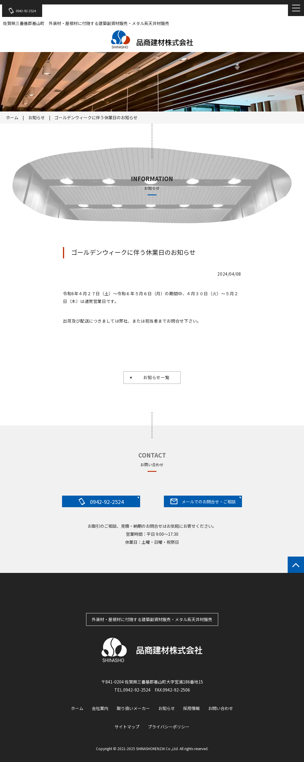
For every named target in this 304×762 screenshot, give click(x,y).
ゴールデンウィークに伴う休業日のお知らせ (95, 117)
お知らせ (36, 117)
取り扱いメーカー (133, 708)
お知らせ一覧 (154, 377)
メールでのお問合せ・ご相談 (203, 502)
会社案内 (100, 708)
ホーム (12, 117)
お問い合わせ (220, 708)
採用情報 (191, 708)
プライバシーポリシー (168, 727)
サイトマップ (127, 727)
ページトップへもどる (296, 565)
